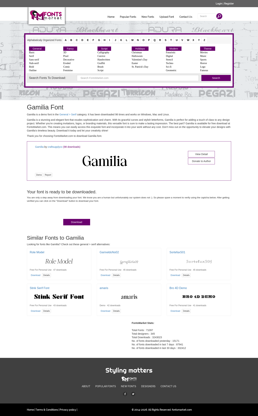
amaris (104, 288)
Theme (208, 48)
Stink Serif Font (39, 288)
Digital (169, 56)
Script (104, 48)
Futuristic (171, 52)
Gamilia (39, 146)
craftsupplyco (55, 146)
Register (229, 3)
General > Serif (67, 114)
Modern (173, 48)
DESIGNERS (148, 386)
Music (203, 56)
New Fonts (148, 16)
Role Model (37, 252)
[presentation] (54, 211)
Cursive (101, 56)
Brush (100, 66)
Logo (203, 66)
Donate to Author (201, 161)
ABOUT (86, 386)
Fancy (70, 48)
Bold (31, 66)
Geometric (171, 70)
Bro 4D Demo (178, 288)
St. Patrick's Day (140, 66)
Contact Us (185, 16)
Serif (31, 56)
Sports (203, 59)
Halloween (137, 56)
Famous (204, 70)
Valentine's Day (139, 59)
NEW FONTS (128, 386)
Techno (169, 63)
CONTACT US (168, 386)
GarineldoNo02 (109, 252)
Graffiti (101, 63)
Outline (33, 70)
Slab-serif (34, 63)
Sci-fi (168, 66)
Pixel (65, 56)
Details (46, 275)
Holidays (140, 48)
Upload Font (166, 16)
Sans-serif (34, 59)
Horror (203, 63)
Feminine (68, 70)
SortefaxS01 (177, 252)
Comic (66, 66)
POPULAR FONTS (105, 386)
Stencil (169, 59)
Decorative (68, 59)
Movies (204, 52)
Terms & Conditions (46, 409)
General (37, 48)
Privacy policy (68, 409)
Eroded (66, 63)
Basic (32, 52)
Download (76, 222)
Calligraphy (103, 52)
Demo (39, 175)
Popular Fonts (128, 16)
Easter (135, 63)
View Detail (201, 154)
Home (111, 16)
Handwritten (103, 59)
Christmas (137, 52)
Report (48, 175)
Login (219, 3)
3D (64, 52)
